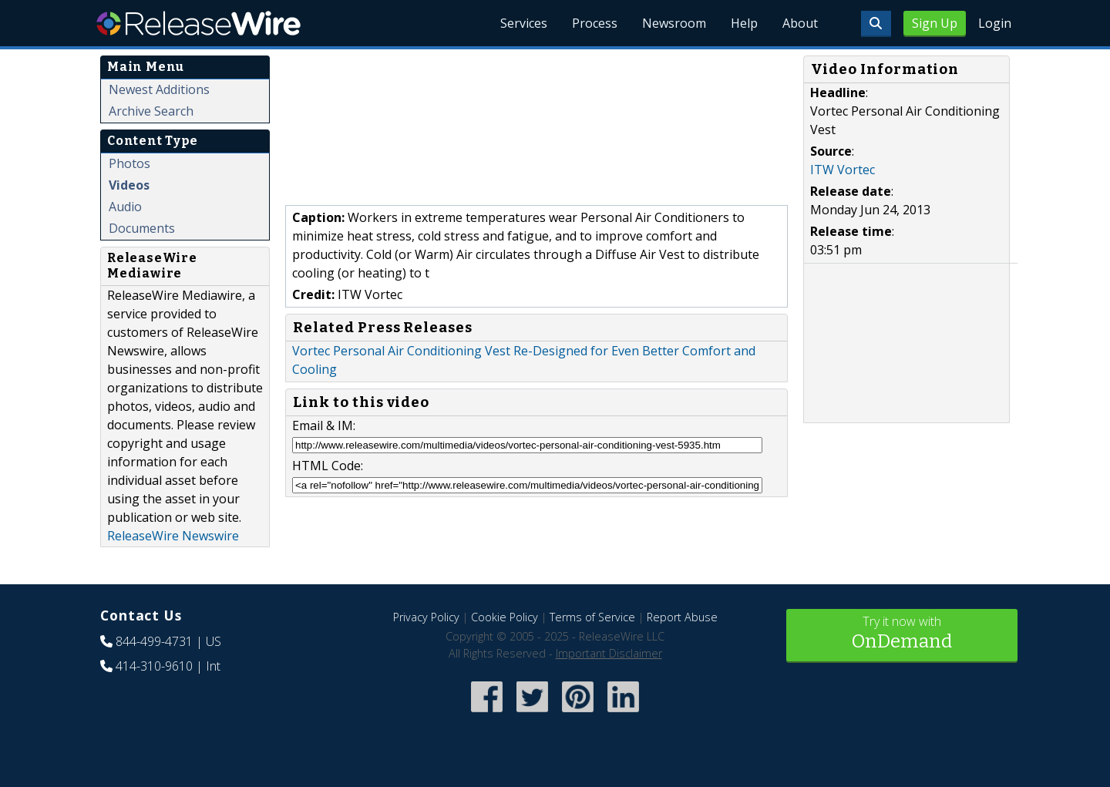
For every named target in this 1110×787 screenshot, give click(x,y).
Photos (129, 163)
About (800, 23)
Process (594, 23)
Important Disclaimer (609, 653)
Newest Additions (159, 89)
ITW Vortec (842, 169)
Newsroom (674, 23)
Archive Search (151, 111)
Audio (125, 206)
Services (523, 23)
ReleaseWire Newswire (173, 535)
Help (744, 23)
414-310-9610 (154, 666)
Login (994, 23)
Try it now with (902, 634)
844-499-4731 (154, 641)
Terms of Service (592, 617)
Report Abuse (682, 617)
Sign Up (934, 23)
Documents (142, 228)
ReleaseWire (198, 23)
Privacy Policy (426, 617)
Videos (129, 185)
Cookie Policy (504, 617)
